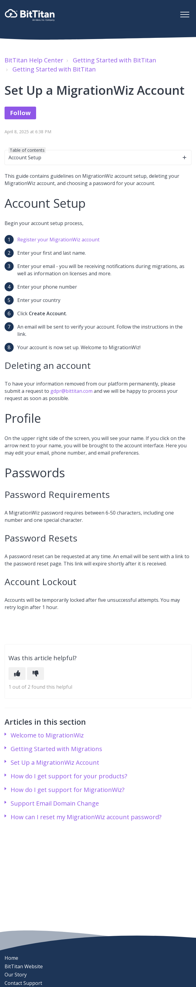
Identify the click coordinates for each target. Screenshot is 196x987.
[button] (184, 14)
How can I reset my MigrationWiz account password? (86, 817)
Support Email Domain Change (55, 803)
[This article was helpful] (16, 673)
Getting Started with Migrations (56, 749)
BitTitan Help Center (34, 60)
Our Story (16, 974)
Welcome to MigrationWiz (47, 735)
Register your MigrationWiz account (58, 239)
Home (11, 958)
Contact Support (23, 983)
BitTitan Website (24, 966)
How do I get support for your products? (69, 776)
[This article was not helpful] (35, 673)
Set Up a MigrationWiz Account (55, 762)
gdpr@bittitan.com (71, 391)
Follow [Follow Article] (20, 113)
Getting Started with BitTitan (114, 60)
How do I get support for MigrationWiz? (67, 790)
